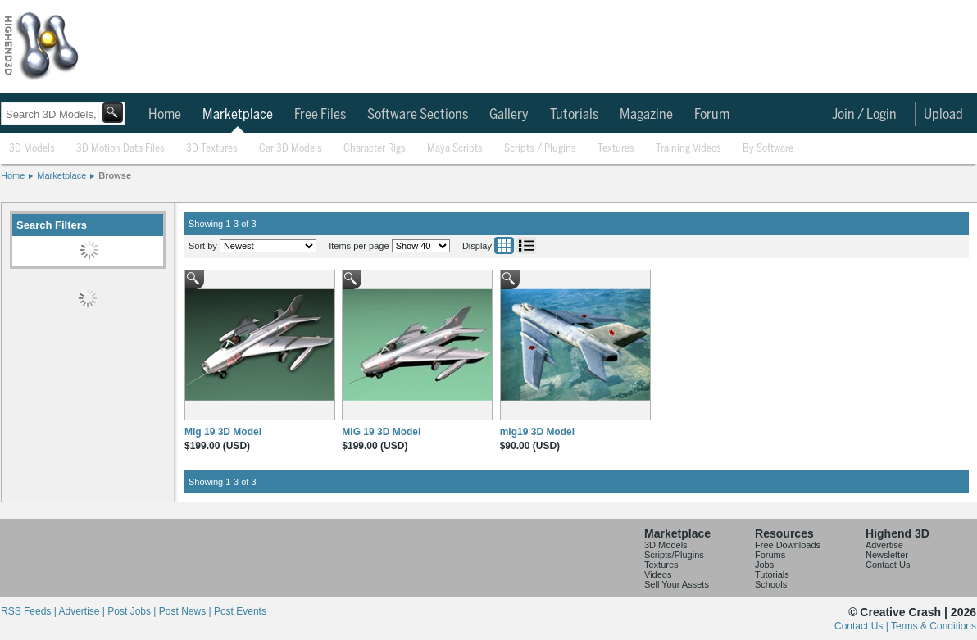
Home (164, 114)
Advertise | (82, 611)
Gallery (509, 114)
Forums (770, 555)
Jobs (764, 565)
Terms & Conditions (933, 626)
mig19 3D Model (537, 432)
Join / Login (864, 114)
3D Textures (212, 148)
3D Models (32, 148)
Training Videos (688, 148)
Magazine (646, 114)
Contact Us (888, 565)
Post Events (240, 611)
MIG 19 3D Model (381, 432)
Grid (504, 245)
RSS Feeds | (29, 611)
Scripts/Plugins (674, 555)
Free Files (320, 114)
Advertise (884, 545)
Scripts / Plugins (540, 148)
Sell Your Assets (676, 584)
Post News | (186, 611)
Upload (943, 114)
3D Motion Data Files (120, 148)
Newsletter (887, 555)
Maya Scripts (455, 148)
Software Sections (417, 114)
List (526, 245)
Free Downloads (787, 545)
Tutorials (574, 114)
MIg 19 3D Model (222, 432)
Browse (114, 175)
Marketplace (237, 114)
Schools (771, 584)
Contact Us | (862, 626)
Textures (616, 148)
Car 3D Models (290, 148)
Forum (711, 114)
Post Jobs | (132, 611)
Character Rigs (374, 148)
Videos (657, 574)
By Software (768, 148)
